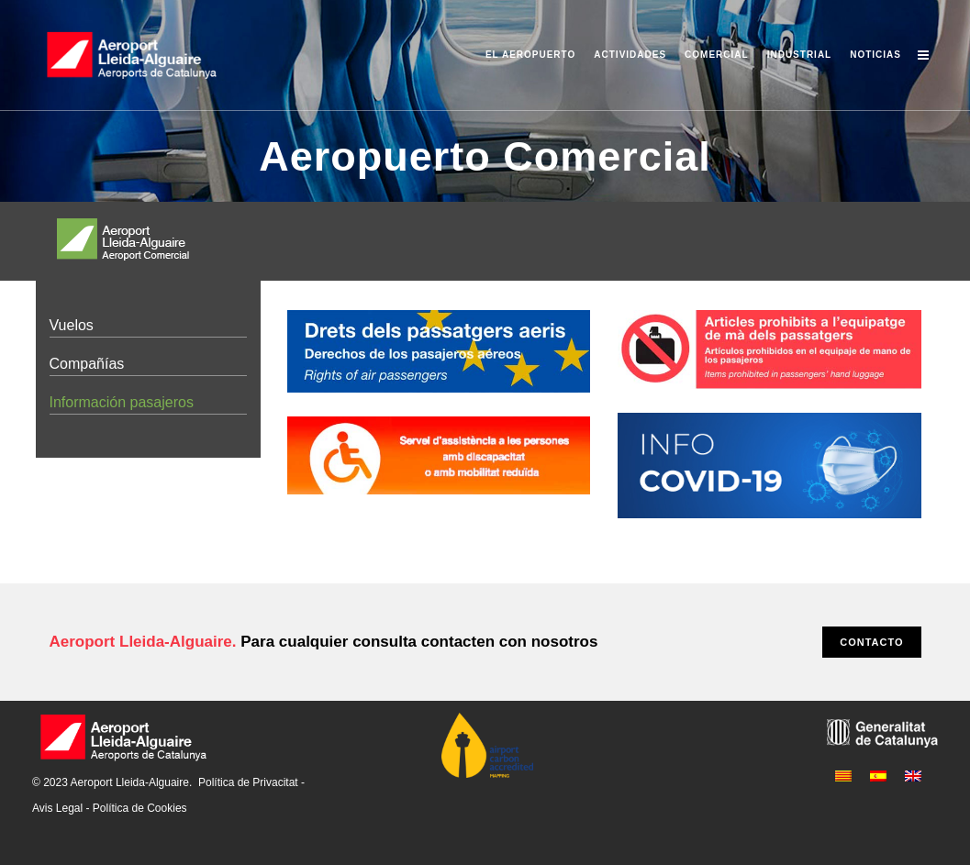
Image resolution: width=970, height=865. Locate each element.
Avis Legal (57, 808)
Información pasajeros (122, 402)
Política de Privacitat (248, 782)
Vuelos (72, 325)
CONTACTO (871, 642)
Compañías (87, 364)
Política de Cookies (140, 808)
